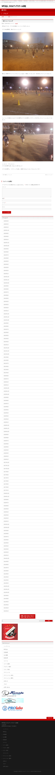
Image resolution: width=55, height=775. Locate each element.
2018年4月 (6, 451)
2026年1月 (6, 229)
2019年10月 (6, 396)
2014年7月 (6, 569)
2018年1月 (6, 461)
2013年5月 (6, 603)
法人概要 (6, 656)
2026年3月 (6, 222)
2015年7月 (6, 538)
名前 (3, 200)
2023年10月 (6, 284)
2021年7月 (6, 365)
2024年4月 (6, 266)
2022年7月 (6, 331)
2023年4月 (6, 303)
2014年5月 (6, 575)
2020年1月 (6, 386)
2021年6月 (6, 368)
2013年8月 (6, 600)
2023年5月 (6, 300)
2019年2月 (6, 420)
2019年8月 (6, 402)
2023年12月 (6, 278)
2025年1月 (6, 241)
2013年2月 (6, 609)
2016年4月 (6, 513)
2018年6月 (6, 445)
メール (4, 204)
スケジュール (7, 674)
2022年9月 (6, 325)
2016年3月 (6, 516)
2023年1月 (6, 312)
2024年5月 (6, 263)
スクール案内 (7, 665)
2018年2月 (6, 458)
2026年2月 (6, 225)
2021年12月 (6, 349)
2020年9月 (6, 377)
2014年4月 (6, 578)
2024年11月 (6, 244)
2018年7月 (6, 442)
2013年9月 (6, 597)
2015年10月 (6, 529)
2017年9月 (6, 473)
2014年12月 (6, 560)
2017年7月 (6, 479)
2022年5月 (6, 337)
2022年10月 (6, 321)
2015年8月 (6, 535)
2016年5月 (6, 510)
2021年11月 (6, 352)
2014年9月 (6, 563)
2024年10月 (6, 247)
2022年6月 (6, 334)
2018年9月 (6, 436)
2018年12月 (6, 427)
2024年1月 (6, 275)
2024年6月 (6, 259)
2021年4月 (6, 374)
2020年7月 (6, 380)
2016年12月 (6, 495)
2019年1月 (6, 424)
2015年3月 (6, 550)
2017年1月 (6, 492)
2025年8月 (6, 235)
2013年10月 (6, 594)
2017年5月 (6, 485)
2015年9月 (6, 532)
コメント (4, 186)
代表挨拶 (6, 654)
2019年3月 (6, 417)
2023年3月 (6, 306)
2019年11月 (6, 393)
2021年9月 (6, 359)
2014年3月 (6, 581)
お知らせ (6, 682)
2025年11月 (6, 232)
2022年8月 (6, 328)
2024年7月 (6, 256)
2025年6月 (6, 238)
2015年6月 (6, 541)
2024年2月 (6, 272)
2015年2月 (6, 554)
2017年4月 (6, 489)
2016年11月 (6, 498)
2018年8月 (6, 439)
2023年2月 (6, 309)
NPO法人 (6, 651)
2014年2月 (6, 584)
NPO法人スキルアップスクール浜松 (26, 771)
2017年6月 (6, 482)
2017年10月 (6, 470)
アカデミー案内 (7, 668)
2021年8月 (6, 362)
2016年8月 (6, 501)
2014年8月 (6, 566)
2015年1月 (6, 557)
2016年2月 (6, 520)
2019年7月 (6, 405)
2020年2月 (6, 383)
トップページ (7, 648)
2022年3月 (6, 343)
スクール (6, 662)
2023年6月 (6, 297)
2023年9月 (6, 287)
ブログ (5, 686)
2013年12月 (6, 588)
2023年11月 (6, 281)
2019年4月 (6, 414)
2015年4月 (6, 547)
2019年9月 (6, 399)
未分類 (9, 16)
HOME (3, 16)
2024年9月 (6, 250)
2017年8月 (6, 476)
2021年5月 (6, 371)
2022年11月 (6, 318)
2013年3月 (6, 606)
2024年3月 (6, 269)
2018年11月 (6, 430)
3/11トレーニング (49, 174)
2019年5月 (6, 411)
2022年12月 (6, 315)
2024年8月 (6, 253)
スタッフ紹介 (7, 671)
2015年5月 (6, 544)
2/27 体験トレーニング (7, 174)
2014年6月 (6, 572)
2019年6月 (6, 408)
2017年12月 (6, 464)
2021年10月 (6, 355)
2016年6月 (6, 507)
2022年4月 (6, 340)
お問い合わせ (7, 689)
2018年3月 (6, 454)
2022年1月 (6, 346)
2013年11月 (6, 591)
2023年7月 (6, 293)
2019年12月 (6, 389)
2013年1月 (6, 612)
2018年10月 (6, 433)
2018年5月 (6, 448)
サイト (3, 208)
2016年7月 (6, 504)
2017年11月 (6, 467)
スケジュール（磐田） (9, 679)
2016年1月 (6, 523)
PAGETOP (50, 717)
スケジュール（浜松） (9, 677)
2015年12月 (6, 526)
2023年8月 (6, 290)
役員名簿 (6, 659)
